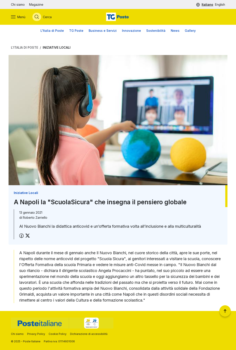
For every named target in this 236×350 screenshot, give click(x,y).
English (220, 4)
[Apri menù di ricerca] (42, 16)
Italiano (207, 4)
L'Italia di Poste (52, 30)
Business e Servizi (103, 30)
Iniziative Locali (56, 47)
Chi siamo (18, 4)
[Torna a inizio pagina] (225, 311)
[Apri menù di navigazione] (18, 16)
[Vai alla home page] (118, 16)
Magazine (36, 4)
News (175, 30)
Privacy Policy (36, 334)
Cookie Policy (58, 334)
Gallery (190, 30)
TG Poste (76, 30)
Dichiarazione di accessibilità (88, 334)
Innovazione (131, 30)
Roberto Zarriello (35, 217)
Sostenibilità (156, 30)
